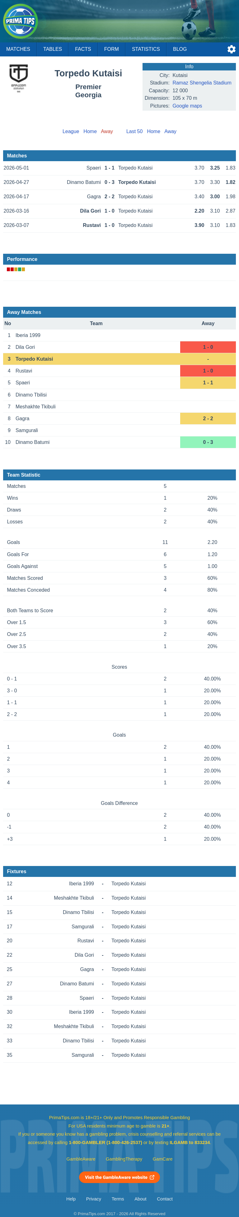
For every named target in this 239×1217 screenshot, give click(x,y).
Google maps (187, 105)
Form (111, 49)
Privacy (93, 1198)
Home (90, 131)
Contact (165, 1198)
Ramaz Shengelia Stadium (201, 82)
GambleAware (81, 1159)
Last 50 (134, 131)
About (140, 1198)
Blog (180, 49)
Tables (52, 49)
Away (170, 131)
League (71, 131)
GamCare (163, 1159)
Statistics (146, 49)
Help (71, 1198)
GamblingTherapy (124, 1159)
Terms (118, 1198)
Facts (83, 49)
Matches (18, 49)
